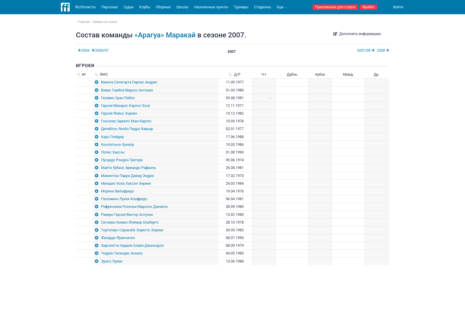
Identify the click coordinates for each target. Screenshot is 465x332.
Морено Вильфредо (117, 191)
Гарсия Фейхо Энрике (119, 113)
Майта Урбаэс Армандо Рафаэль (128, 168)
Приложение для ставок (335, 7)
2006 (84, 50)
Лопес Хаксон (112, 152)
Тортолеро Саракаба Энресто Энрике (132, 230)
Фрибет (368, 7)
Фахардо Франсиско (118, 238)
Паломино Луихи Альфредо (124, 199)
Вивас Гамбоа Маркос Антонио (127, 90)
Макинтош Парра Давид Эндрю (127, 176)
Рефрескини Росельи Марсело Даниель (134, 207)
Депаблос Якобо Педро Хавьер (127, 129)
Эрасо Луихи (111, 261)
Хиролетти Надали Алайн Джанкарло (132, 246)
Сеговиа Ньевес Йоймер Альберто (130, 222)
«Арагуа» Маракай (164, 35)
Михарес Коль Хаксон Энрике (126, 183)
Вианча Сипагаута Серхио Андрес (129, 82)
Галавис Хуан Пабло (118, 98)
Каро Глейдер (112, 137)
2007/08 (366, 50)
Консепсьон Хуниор (117, 145)
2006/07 (100, 50)
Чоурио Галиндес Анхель (122, 253)
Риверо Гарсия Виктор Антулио (127, 215)
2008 (383, 50)
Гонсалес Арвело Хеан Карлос (126, 121)
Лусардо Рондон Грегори (122, 160)
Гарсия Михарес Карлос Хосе (125, 106)
